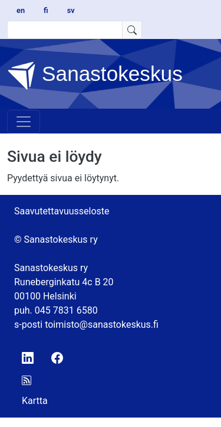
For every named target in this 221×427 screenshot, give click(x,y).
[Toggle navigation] (23, 121)
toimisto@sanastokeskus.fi (102, 324)
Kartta (35, 400)
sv (71, 10)
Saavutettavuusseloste (62, 211)
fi (46, 10)
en (21, 10)
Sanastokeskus (95, 75)
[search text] (65, 30)
